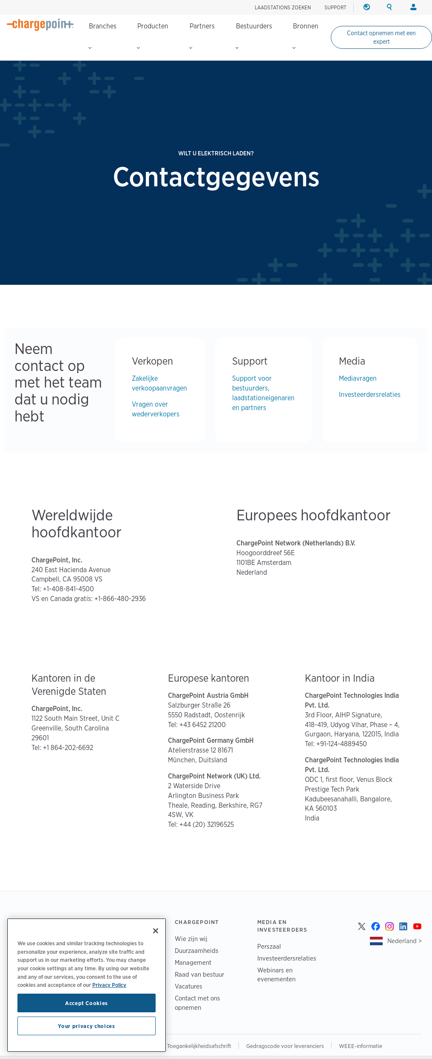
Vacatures (188, 986)
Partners (202, 35)
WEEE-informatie (360, 1045)
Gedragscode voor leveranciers (285, 1045)
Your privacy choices (86, 1025)
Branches (102, 35)
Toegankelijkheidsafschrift (200, 1045)
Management (193, 962)
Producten (152, 35)
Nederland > (404, 941)
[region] (86, 985)
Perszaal (269, 946)
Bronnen (305, 35)
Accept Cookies (86, 1003)
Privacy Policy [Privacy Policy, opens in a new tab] (109, 984)
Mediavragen (358, 378)
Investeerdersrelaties (370, 394)
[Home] (40, 24)
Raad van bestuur (199, 974)
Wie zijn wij (191, 939)
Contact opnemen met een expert (381, 37)
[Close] (155, 930)
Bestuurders (254, 35)
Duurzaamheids (197, 951)
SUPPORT (335, 7)
